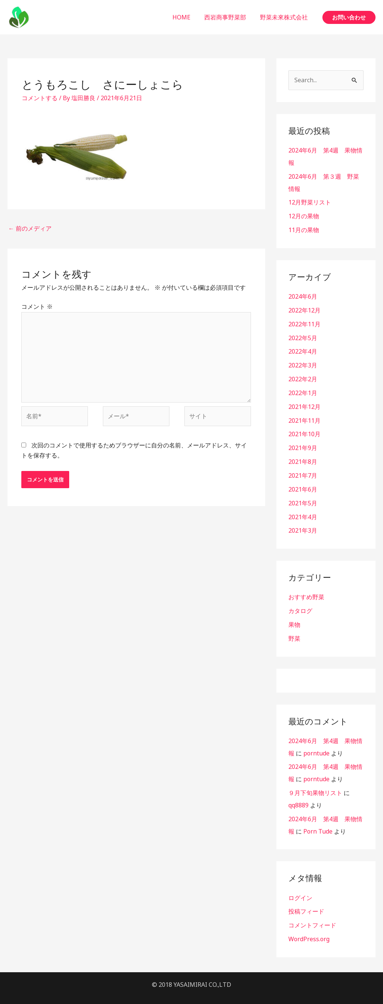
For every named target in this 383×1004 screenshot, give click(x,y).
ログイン (300, 886)
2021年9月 (302, 442)
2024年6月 (302, 294)
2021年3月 (302, 523)
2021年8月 (302, 456)
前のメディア (30, 228)
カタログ (300, 602)
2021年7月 (302, 469)
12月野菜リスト (309, 201)
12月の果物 (303, 214)
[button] (349, 17)
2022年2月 (302, 375)
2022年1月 (302, 388)
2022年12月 (304, 308)
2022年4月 (302, 348)
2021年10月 (304, 429)
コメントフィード (312, 913)
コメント (37, 306)
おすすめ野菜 (306, 589)
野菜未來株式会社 (285, 17)
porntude (316, 743)
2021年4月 (302, 509)
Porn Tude (318, 820)
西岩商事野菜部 (228, 17)
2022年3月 (302, 361)
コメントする (40, 98)
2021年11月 (304, 415)
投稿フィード (306, 899)
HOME (186, 17)
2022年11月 (304, 321)
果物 (294, 616)
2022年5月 (302, 334)
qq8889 (298, 794)
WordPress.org (309, 926)
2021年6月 (302, 482)
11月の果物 (303, 228)
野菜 (294, 629)
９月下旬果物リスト (315, 782)
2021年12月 (304, 402)
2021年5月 (302, 496)
